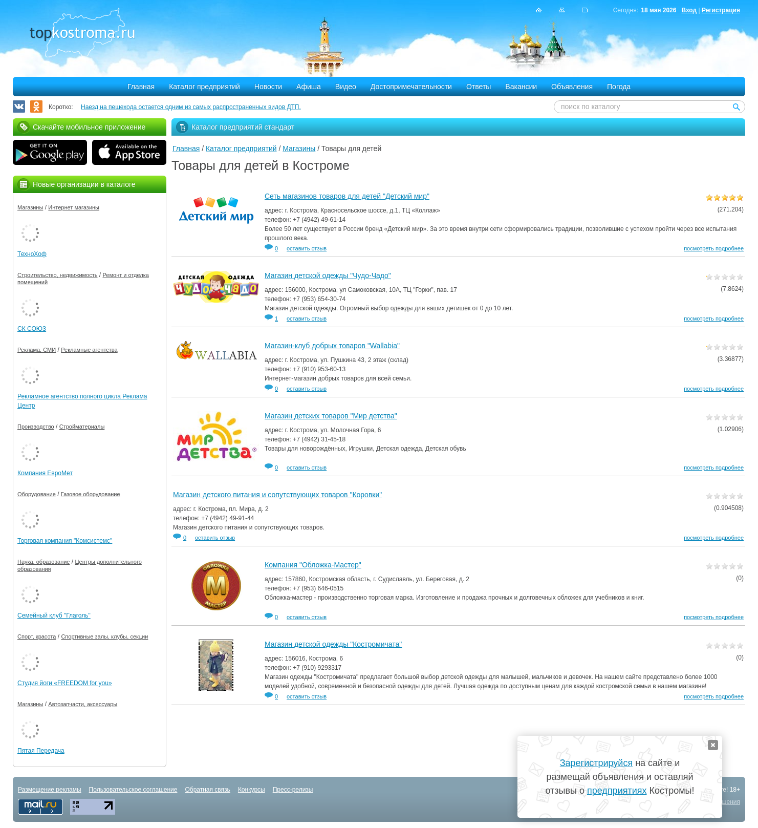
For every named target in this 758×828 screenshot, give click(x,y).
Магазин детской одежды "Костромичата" (333, 644)
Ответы (478, 86)
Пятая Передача (40, 750)
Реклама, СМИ (36, 350)
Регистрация (721, 10)
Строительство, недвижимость (57, 275)
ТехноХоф (32, 254)
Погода (619, 86)
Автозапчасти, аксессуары (82, 704)
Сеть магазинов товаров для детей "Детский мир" (347, 196)
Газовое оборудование (90, 494)
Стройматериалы (82, 426)
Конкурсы (251, 789)
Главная (141, 86)
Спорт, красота (36, 636)
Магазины (299, 148)
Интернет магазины (73, 207)
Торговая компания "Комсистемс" (64, 540)
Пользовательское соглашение (133, 789)
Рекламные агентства (89, 350)
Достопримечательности (411, 86)
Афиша (308, 86)
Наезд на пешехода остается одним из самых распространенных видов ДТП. (191, 107)
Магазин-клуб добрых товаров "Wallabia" (332, 346)
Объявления (572, 86)
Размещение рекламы (49, 789)
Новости (268, 86)
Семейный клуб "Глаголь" (54, 615)
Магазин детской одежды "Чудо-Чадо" (328, 275)
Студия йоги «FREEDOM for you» (64, 683)
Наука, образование (43, 562)
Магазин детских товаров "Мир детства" (331, 416)
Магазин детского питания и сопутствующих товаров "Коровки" (277, 495)
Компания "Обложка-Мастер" (313, 565)
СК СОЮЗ (31, 328)
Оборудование (36, 494)
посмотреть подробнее (714, 248)
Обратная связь (207, 789)
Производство (35, 426)
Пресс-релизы (293, 789)
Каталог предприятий (204, 86)
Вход (689, 10)
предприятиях (616, 790)
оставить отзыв (307, 248)
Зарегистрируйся (596, 763)
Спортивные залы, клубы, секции (104, 636)
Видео (345, 86)
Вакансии (521, 86)
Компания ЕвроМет (45, 473)
